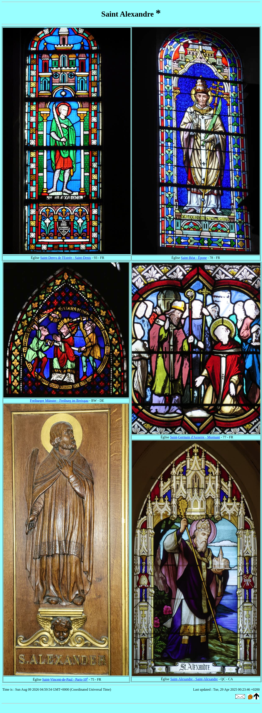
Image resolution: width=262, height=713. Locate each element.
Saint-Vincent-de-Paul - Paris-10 (65, 679)
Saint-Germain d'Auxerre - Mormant (195, 437)
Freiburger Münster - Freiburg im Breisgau (59, 400)
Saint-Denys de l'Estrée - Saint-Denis (65, 258)
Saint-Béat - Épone (194, 258)
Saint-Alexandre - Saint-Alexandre (194, 679)
